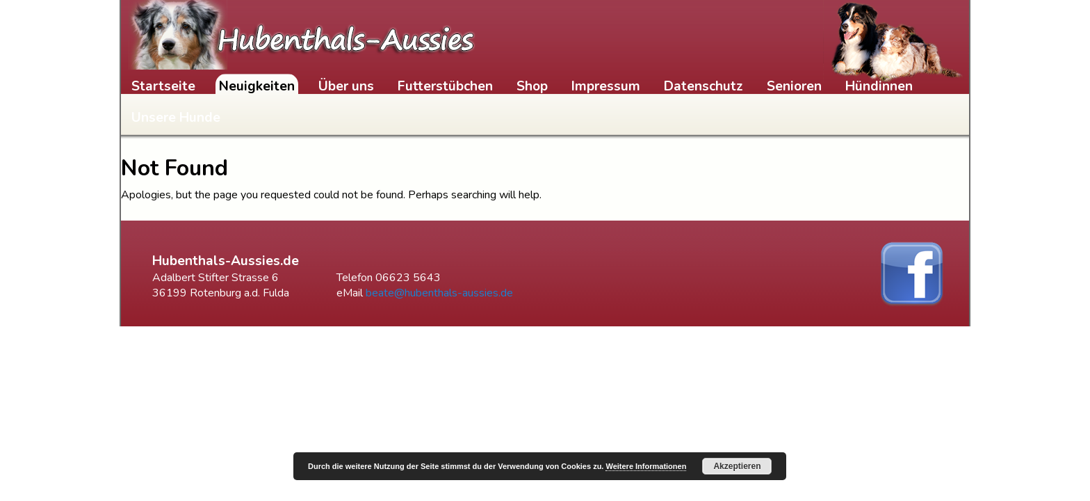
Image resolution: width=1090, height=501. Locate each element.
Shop (532, 86)
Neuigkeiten (257, 86)
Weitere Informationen (645, 466)
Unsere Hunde (175, 118)
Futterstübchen (445, 86)
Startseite (163, 86)
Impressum (605, 86)
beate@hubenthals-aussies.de (439, 293)
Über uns (346, 86)
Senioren (794, 86)
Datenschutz (703, 86)
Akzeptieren (736, 466)
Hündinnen (879, 86)
